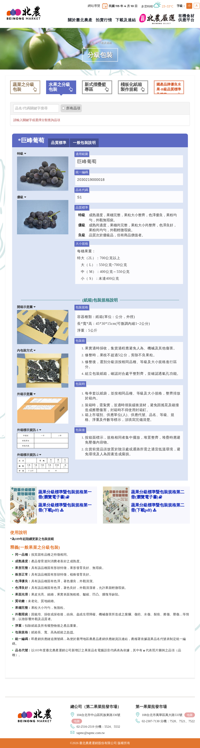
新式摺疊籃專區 (97, 87)
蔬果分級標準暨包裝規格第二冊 (157, 494)
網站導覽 (94, 5)
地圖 (77, 721)
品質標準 (58, 143)
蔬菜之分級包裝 (25, 87)
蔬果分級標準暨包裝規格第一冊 (65, 494)
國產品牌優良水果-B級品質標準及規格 (168, 88)
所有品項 (71, 108)
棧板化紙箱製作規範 (133, 87)
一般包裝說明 (84, 143)
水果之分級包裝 (61, 87)
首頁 (91, 42)
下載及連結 (105, 42)
